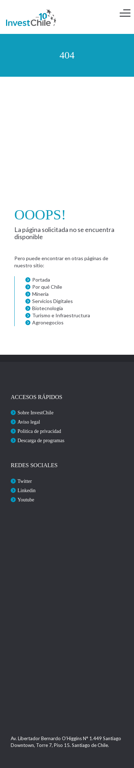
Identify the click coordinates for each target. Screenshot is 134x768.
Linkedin (27, 490)
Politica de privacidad (39, 431)
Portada (41, 280)
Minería (40, 294)
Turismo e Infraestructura (61, 315)
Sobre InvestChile (36, 412)
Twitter (25, 481)
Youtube (26, 499)
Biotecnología (47, 308)
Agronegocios (48, 322)
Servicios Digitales (52, 301)
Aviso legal (29, 422)
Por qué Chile (47, 287)
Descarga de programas (41, 440)
